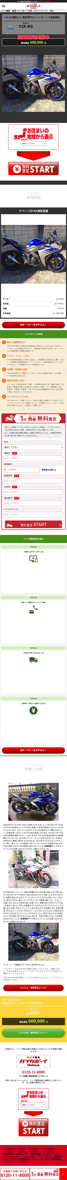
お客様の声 (34, 1152)
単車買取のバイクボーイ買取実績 (16, 1162)
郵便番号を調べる (49, 470)
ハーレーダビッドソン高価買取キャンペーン (20, 1159)
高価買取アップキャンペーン (32, 919)
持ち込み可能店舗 (48, 1152)
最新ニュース (22, 1154)
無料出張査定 (9, 1154)
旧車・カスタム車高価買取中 (51, 1159)
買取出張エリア (9, 1152)
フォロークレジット (52, 1154)
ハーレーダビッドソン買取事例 (49, 1157)
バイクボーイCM (28, 1157)
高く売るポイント (35, 1149)
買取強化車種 (36, 1154)
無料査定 (34, 524)
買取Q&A (22, 1152)
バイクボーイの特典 (11, 1157)
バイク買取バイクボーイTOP (14, 1149)
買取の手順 (50, 1149)
